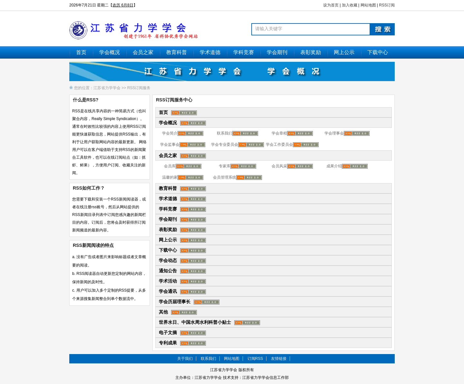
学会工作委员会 (279, 144)
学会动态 (168, 260)
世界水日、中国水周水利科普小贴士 (195, 322)
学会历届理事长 (174, 301)
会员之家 (143, 52)
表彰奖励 (310, 52)
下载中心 (377, 52)
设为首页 (331, 5)
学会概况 (109, 52)
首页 (81, 52)
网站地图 (368, 5)
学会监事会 (169, 144)
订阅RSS (255, 358)
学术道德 (210, 52)
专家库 (224, 166)
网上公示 (344, 52)
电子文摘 (168, 332)
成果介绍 (334, 166)
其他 (163, 311)
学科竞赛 (243, 52)
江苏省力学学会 (107, 88)
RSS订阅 (387, 5)
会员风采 (279, 166)
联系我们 (224, 133)
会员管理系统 (224, 177)
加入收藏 (349, 5)
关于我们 (185, 358)
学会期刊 (277, 52)
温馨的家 (170, 177)
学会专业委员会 (224, 144)
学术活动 (168, 281)
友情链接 (278, 358)
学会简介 (170, 133)
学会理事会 (334, 133)
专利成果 (168, 342)
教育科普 (176, 52)
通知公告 (168, 270)
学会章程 (279, 133)
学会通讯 (168, 291)
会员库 (170, 166)
